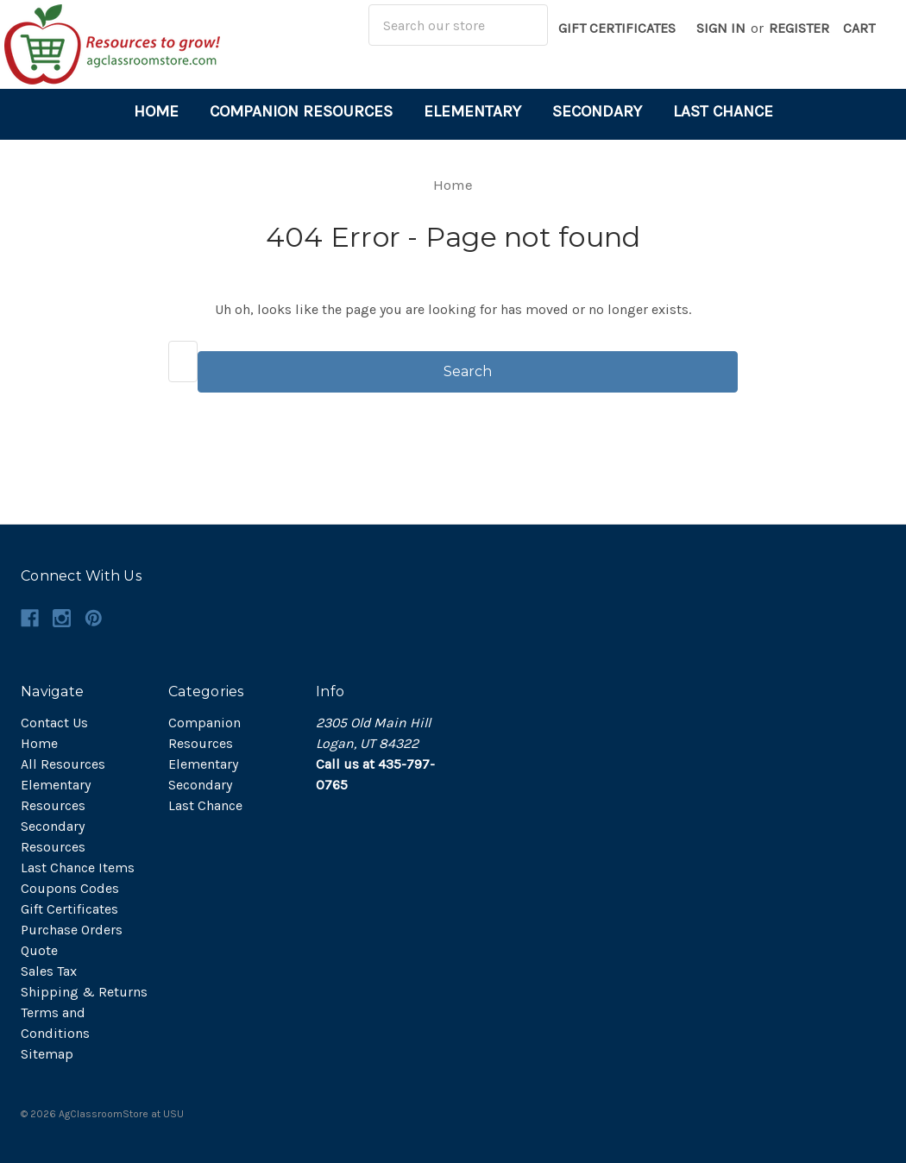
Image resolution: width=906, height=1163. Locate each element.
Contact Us (54, 722)
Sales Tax (49, 971)
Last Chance (723, 111)
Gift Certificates (617, 28)
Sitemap (47, 1054)
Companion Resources (301, 111)
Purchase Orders (72, 929)
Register (799, 28)
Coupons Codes (70, 888)
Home (156, 111)
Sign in (721, 28)
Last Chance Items (78, 867)
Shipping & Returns (84, 992)
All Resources (63, 764)
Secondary (597, 111)
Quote (39, 950)
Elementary (472, 111)
